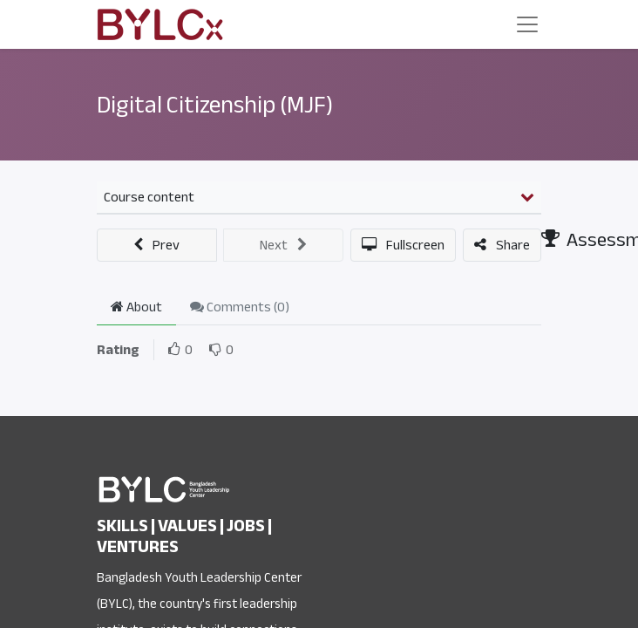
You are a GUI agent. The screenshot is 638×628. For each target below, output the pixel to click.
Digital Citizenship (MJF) (215, 104)
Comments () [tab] (239, 307)
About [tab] (136, 307)
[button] (157, 245)
